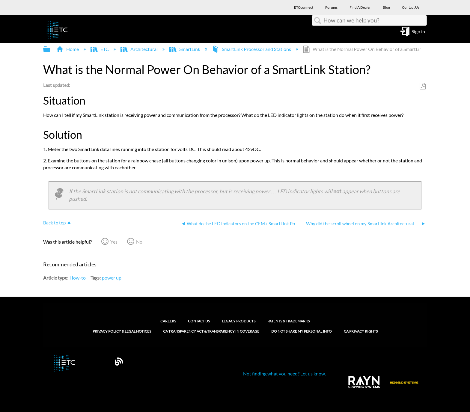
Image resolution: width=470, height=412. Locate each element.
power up (111, 277)
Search (318, 21)
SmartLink (185, 49)
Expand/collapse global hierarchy (50, 49)
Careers (168, 321)
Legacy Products (238, 321)
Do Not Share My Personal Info (301, 331)
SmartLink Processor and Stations (252, 49)
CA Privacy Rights (361, 331)
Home (68, 49)
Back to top (54, 222)
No (139, 242)
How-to (78, 277)
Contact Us (199, 321)
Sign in (418, 31)
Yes (114, 242)
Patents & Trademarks (288, 321)
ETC (100, 49)
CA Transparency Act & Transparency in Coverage (211, 331)
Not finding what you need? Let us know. (284, 373)
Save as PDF (422, 86)
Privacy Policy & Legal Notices (122, 331)
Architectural (139, 49)
